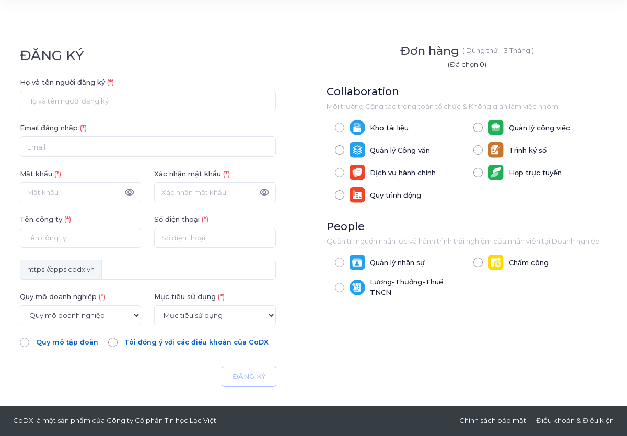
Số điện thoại (181, 219)
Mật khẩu (40, 173)
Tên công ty (45, 219)
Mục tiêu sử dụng (189, 296)
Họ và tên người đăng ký (67, 82)
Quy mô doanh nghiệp (63, 296)
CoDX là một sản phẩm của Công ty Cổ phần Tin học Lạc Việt (114, 420)
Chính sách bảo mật (492, 420)
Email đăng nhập (53, 127)
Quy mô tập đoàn (67, 342)
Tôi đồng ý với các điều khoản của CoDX (198, 342)
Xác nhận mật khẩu (192, 173)
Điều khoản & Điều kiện (575, 420)
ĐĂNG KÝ (249, 376)
